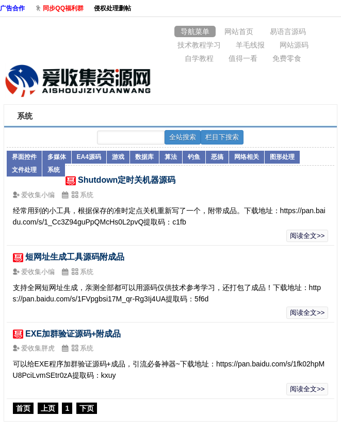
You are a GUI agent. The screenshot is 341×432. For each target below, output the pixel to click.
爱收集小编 (39, 195)
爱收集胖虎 (39, 348)
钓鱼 (194, 157)
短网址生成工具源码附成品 (74, 256)
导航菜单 (195, 31)
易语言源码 (288, 31)
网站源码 (294, 45)
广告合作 (12, 8)
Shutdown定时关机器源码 (126, 179)
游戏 (118, 157)
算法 (171, 157)
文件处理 (24, 169)
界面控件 (24, 157)
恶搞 (217, 157)
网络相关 (246, 157)
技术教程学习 (199, 45)
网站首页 (238, 31)
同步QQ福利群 (63, 8)
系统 (53, 169)
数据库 (144, 157)
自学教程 (199, 58)
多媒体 (56, 157)
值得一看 (243, 58)
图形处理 (282, 157)
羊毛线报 (250, 45)
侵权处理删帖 (112, 8)
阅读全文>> (307, 235)
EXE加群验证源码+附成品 (73, 333)
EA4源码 (89, 157)
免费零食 (286, 58)
